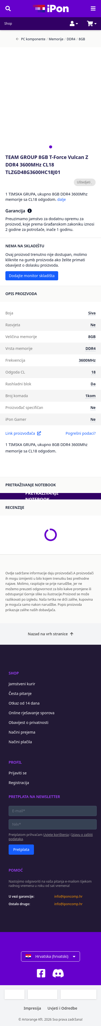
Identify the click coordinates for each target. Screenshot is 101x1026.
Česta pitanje (20, 693)
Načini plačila (20, 741)
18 (93, 372)
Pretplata (21, 849)
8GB (80, 39)
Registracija (19, 782)
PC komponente (30, 39)
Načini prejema (22, 732)
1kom (90, 395)
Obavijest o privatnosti (28, 722)
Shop (8, 23)
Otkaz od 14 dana (24, 703)
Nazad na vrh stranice (50, 633)
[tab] (50, 146)
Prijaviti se (18, 772)
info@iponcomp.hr (68, 896)
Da (93, 383)
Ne (93, 324)
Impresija (32, 1008)
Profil (15, 762)
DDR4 (69, 39)
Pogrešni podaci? (80, 433)
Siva (92, 313)
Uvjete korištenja (56, 834)
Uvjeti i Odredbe (62, 1008)
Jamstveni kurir (22, 683)
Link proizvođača (23, 433)
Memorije (55, 39)
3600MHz (87, 360)
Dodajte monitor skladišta (32, 275)
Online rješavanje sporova (31, 712)
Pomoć (16, 870)
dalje (61, 199)
